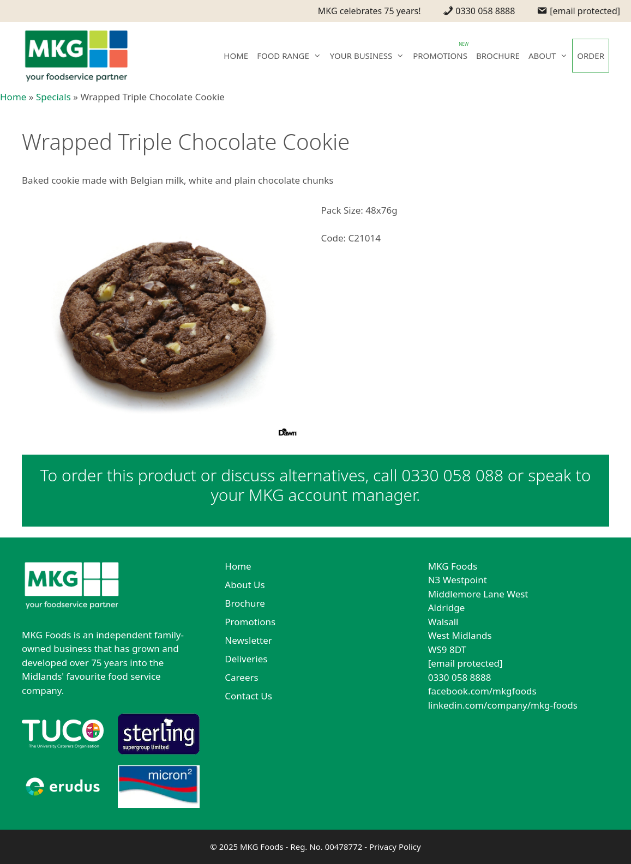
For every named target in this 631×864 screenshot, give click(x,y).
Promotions (250, 621)
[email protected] (465, 663)
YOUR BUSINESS (369, 55)
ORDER (590, 55)
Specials (53, 96)
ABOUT (550, 55)
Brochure (245, 603)
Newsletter (248, 640)
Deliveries (246, 658)
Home (13, 96)
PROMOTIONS (440, 55)
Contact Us (248, 696)
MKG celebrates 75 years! (369, 11)
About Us (245, 584)
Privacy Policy (395, 846)
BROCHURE (498, 55)
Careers (241, 677)
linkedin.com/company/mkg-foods (503, 705)
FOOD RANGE (291, 55)
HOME (236, 55)
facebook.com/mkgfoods (482, 691)
